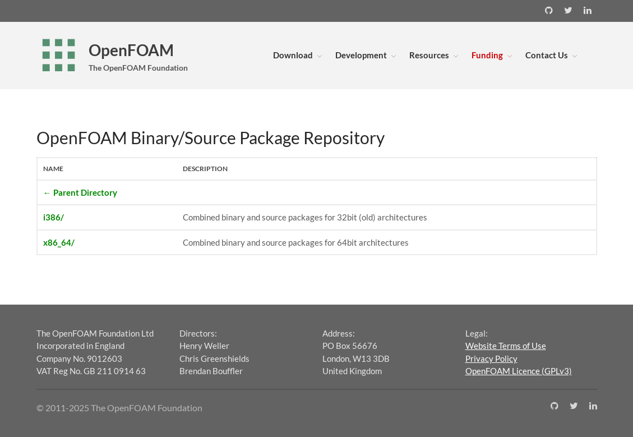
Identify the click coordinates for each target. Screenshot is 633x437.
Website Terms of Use (505, 346)
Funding (487, 55)
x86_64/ (59, 242)
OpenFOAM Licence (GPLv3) (518, 371)
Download (293, 55)
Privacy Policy (491, 358)
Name (53, 168)
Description (205, 168)
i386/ (53, 217)
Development (361, 55)
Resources (429, 55)
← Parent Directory (80, 192)
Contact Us (546, 55)
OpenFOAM (131, 49)
